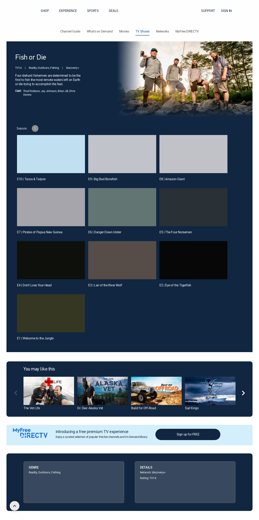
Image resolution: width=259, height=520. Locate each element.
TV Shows (143, 31)
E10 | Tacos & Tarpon (31, 179)
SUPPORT (208, 10)
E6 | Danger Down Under (104, 232)
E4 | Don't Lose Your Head (34, 285)
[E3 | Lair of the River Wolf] (122, 260)
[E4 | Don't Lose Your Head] (51, 260)
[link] (48, 391)
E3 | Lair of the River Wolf (105, 285)
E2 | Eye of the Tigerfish (175, 285)
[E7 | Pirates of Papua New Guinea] (51, 207)
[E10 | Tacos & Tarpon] (51, 154)
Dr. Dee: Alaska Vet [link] (90, 408)
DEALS (113, 10)
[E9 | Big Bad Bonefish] (122, 154)
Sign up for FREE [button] (188, 434)
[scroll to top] (14, 506)
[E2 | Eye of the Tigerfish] (193, 260)
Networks (162, 31)
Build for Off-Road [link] (143, 408)
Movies (124, 31)
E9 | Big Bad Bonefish (102, 179)
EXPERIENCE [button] (70, 10)
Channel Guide (70, 31)
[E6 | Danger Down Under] (122, 207)
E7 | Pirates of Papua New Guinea (39, 232)
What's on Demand (100, 31)
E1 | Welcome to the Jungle (35, 338)
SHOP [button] (47, 10)
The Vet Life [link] (31, 408)
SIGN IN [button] (229, 10)
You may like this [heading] (39, 369)
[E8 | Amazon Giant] (193, 154)
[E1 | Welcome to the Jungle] (51, 313)
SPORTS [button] (95, 10)
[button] (248, 10)
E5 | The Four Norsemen (175, 232)
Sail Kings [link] (192, 408)
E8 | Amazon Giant (172, 179)
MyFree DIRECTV (187, 31)
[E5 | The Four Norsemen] (193, 207)
